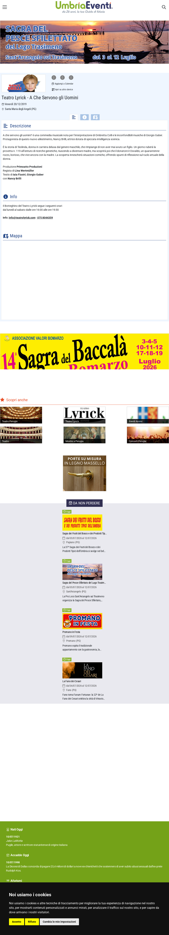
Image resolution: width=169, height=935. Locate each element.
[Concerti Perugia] (148, 434)
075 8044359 (45, 217)
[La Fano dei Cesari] (84, 681)
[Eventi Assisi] (148, 415)
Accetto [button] (16, 921)
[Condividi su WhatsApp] (54, 77)
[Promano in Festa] (84, 632)
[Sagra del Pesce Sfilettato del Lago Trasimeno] (84, 583)
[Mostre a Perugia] (84, 434)
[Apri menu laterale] (4, 7)
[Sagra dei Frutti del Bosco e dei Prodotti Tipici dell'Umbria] (84, 533)
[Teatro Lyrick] (84, 415)
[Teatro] (21, 434)
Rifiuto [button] (32, 921)
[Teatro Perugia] (21, 415)
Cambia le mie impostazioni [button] (59, 921)
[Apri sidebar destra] (164, 7)
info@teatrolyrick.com (22, 217)
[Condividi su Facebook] (62, 77)
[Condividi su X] (71, 77)
